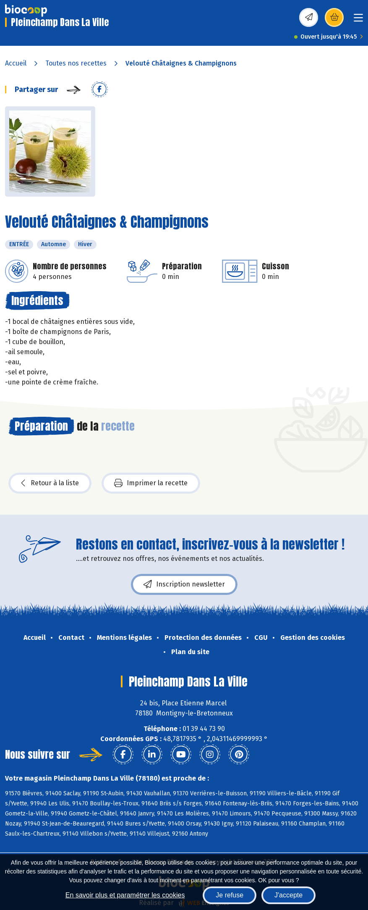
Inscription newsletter (184, 584)
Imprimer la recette (151, 483)
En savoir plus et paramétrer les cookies (125, 895)
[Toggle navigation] (358, 20)
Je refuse (229, 895)
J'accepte (288, 895)
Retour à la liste (50, 483)
